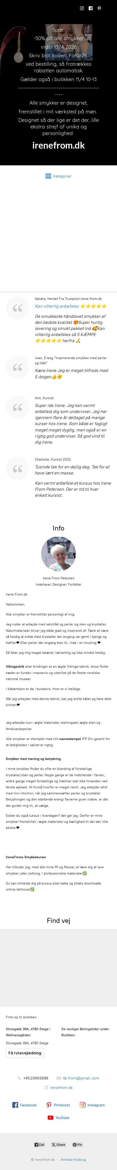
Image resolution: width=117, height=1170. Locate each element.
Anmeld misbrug (73, 1160)
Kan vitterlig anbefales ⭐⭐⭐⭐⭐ (70, 306)
